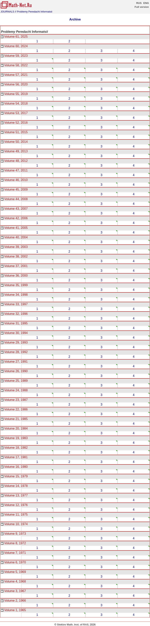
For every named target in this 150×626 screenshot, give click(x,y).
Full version (142, 6)
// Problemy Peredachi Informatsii (33, 11)
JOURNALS (7, 11)
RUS (138, 3)
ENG (146, 3)
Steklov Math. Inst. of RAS (72, 624)
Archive (75, 19)
